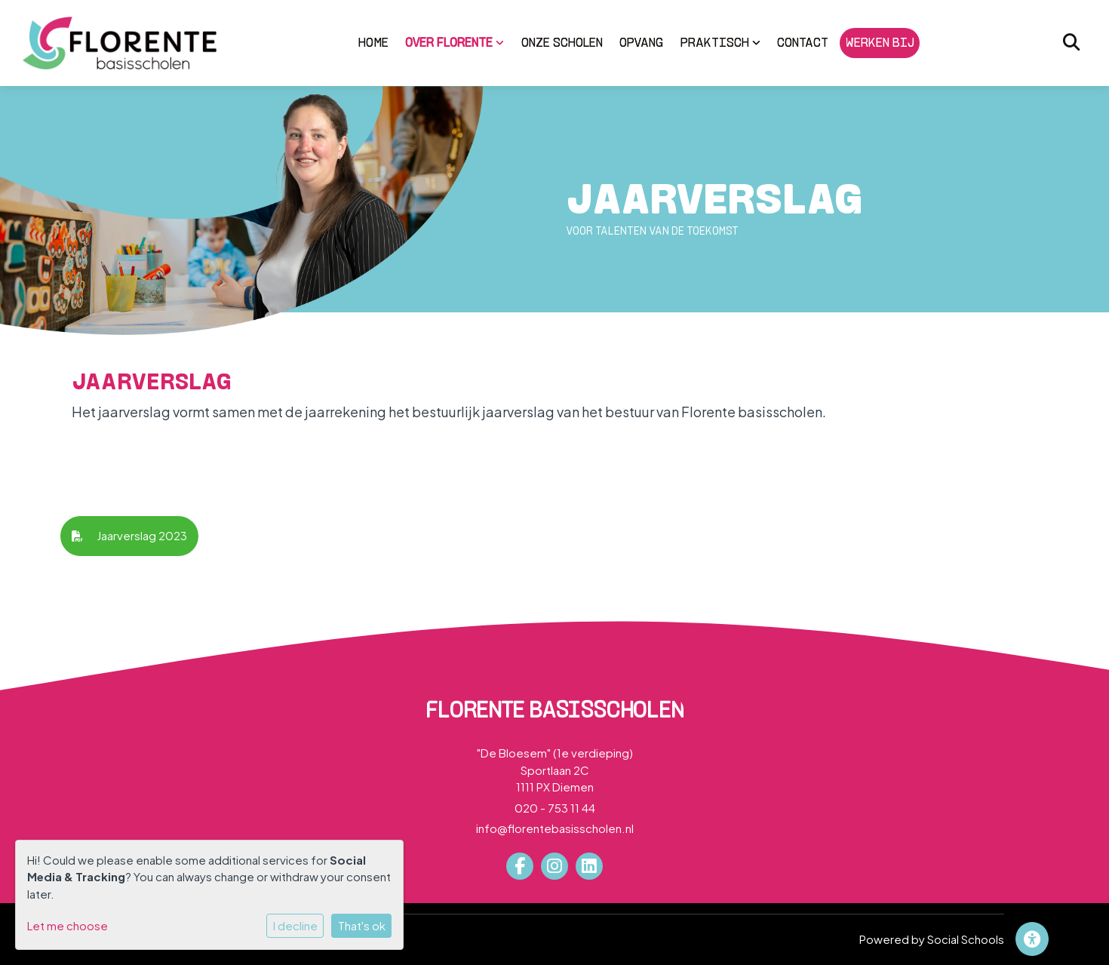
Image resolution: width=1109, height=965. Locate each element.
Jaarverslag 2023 (129, 535)
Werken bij (880, 42)
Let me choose (67, 925)
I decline (295, 925)
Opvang (641, 42)
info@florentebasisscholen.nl (555, 828)
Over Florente (454, 42)
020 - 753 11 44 (555, 808)
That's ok (362, 925)
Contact (802, 42)
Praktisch (720, 42)
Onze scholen (562, 42)
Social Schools (965, 939)
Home (373, 42)
